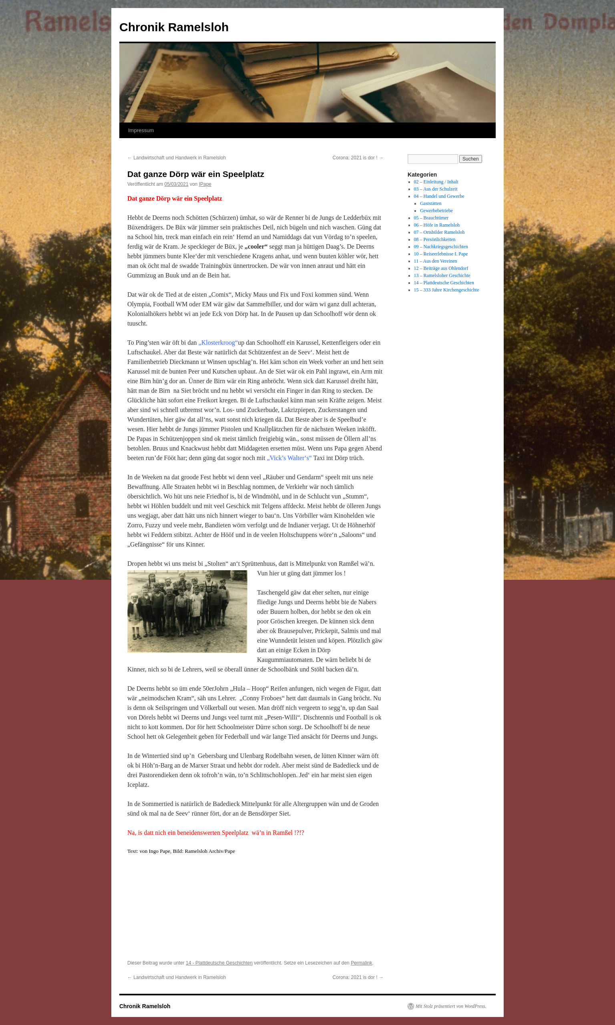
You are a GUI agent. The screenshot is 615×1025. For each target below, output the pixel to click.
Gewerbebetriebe (436, 210)
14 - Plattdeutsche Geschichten (219, 963)
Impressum (141, 130)
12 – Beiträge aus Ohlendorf (441, 268)
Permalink (361, 963)
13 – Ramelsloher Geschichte (442, 275)
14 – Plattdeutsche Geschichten (444, 282)
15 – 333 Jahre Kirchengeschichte (446, 290)
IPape (205, 184)
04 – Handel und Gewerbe (439, 196)
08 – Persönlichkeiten (435, 239)
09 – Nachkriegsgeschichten (441, 246)
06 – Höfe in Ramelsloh (437, 225)
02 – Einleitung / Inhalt (436, 182)
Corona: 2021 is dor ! (358, 158)
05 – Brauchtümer (431, 218)
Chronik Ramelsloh (174, 27)
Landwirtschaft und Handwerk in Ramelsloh (176, 158)
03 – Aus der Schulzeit (436, 189)
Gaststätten (430, 203)
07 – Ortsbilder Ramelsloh (439, 232)
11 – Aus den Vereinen (435, 261)
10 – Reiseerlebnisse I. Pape (441, 254)
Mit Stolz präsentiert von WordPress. (451, 1006)
